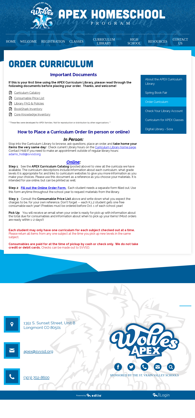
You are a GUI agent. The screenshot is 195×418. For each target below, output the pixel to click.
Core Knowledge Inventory (32, 114)
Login (161, 395)
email (157, 368)
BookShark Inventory (28, 109)
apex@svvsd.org (38, 351)
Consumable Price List (29, 98)
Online (73, 162)
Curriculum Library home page (115, 147)
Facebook (118, 368)
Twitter (131, 368)
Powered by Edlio (89, 395)
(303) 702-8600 (36, 377)
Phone (144, 368)
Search (171, 368)
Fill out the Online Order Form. (43, 188)
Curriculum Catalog (27, 92)
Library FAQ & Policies (29, 103)
